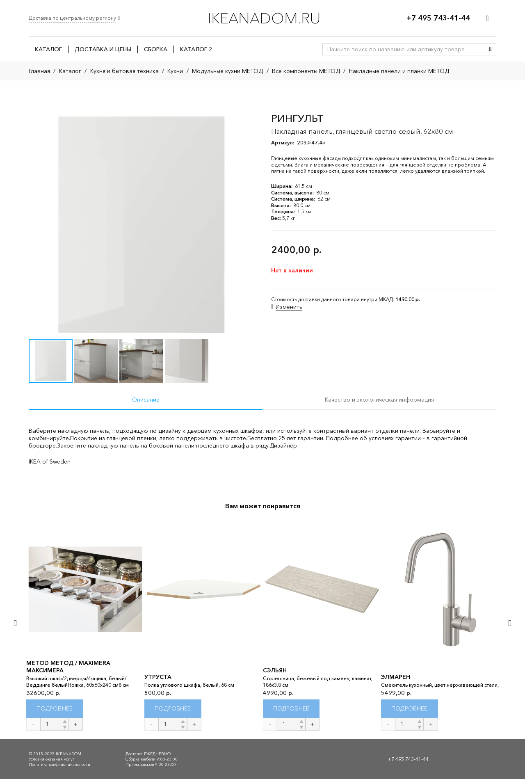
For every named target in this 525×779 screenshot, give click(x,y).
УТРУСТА (157, 677)
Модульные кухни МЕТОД (227, 71)
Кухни (175, 71)
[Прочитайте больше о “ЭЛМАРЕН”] (409, 708)
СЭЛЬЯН (275, 670)
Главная (39, 71)
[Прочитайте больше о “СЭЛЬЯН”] (291, 708)
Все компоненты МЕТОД (306, 71)
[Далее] (509, 623)
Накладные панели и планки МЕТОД (399, 71)
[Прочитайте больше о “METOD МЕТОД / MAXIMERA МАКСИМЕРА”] (54, 708)
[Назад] (16, 623)
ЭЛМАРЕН (395, 677)
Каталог (70, 71)
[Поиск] (490, 49)
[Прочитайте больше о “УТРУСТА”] (172, 708)
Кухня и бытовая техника (124, 71)
